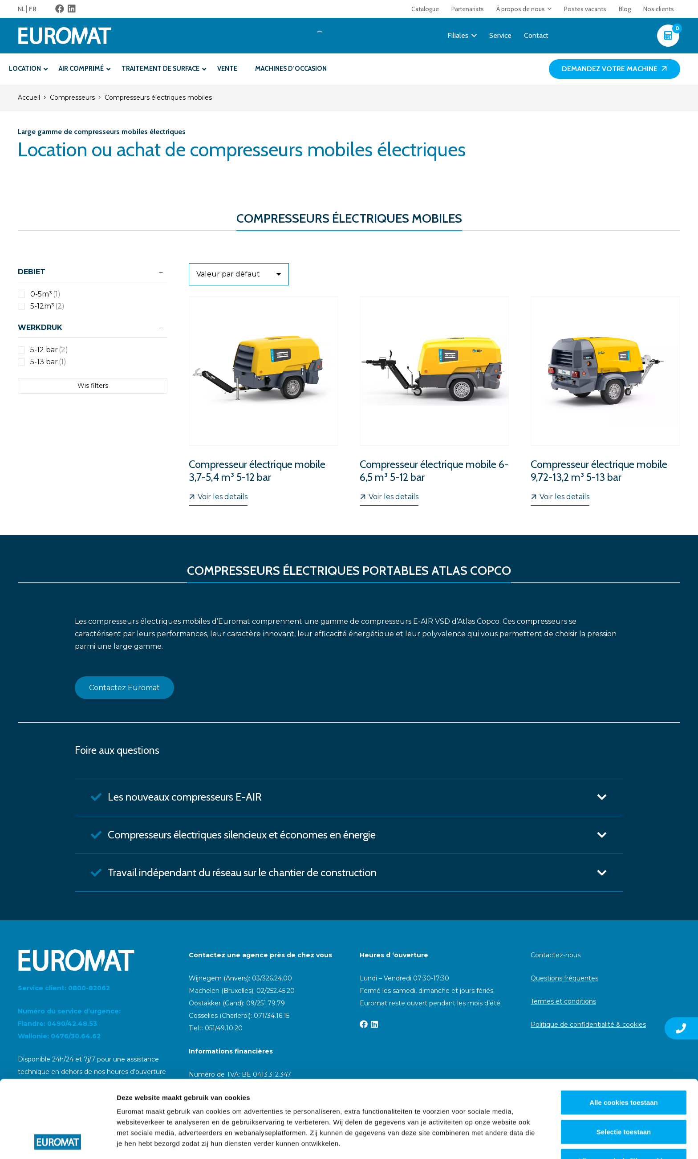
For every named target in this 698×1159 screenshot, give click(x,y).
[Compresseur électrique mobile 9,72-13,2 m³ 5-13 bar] (605, 401)
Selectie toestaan (624, 1059)
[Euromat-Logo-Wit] (65, 36)
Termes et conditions (563, 1001)
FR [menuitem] (33, 9)
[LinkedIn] (72, 8)
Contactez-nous (555, 955)
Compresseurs (72, 98)
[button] (548, 9)
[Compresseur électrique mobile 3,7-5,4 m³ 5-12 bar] (263, 401)
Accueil (29, 98)
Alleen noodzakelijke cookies (623, 1088)
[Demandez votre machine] (614, 69)
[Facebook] (59, 8)
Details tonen (481, 1141)
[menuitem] (23, 9)
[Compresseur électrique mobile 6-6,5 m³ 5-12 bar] (434, 401)
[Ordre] (239, 274)
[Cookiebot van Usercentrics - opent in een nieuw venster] (58, 1141)
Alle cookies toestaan (623, 1030)
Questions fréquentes (564, 978)
